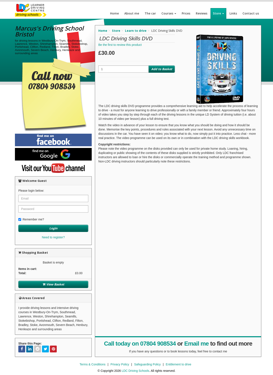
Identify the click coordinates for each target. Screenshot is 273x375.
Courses (168, 13)
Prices (186, 13)
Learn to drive (136, 31)
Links (233, 13)
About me (131, 13)
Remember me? (31, 219)
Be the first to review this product (120, 44)
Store (218, 13)
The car (150, 13)
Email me (196, 343)
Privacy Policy (119, 364)
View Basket (53, 284)
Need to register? (53, 237)
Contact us (251, 13)
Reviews (201, 13)
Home (114, 13)
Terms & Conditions (92, 364)
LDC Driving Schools (135, 370)
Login (53, 228)
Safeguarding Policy (147, 364)
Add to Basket (161, 69)
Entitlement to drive (178, 364)
